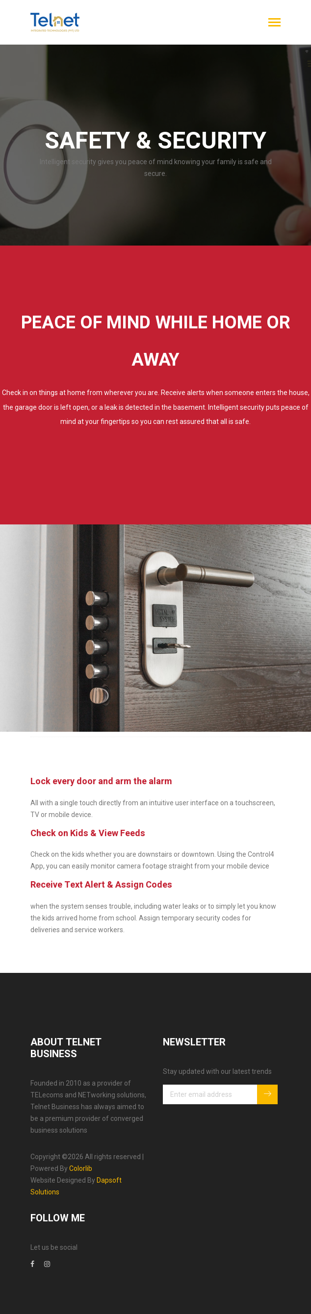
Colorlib (80, 1168)
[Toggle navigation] (274, 23)
